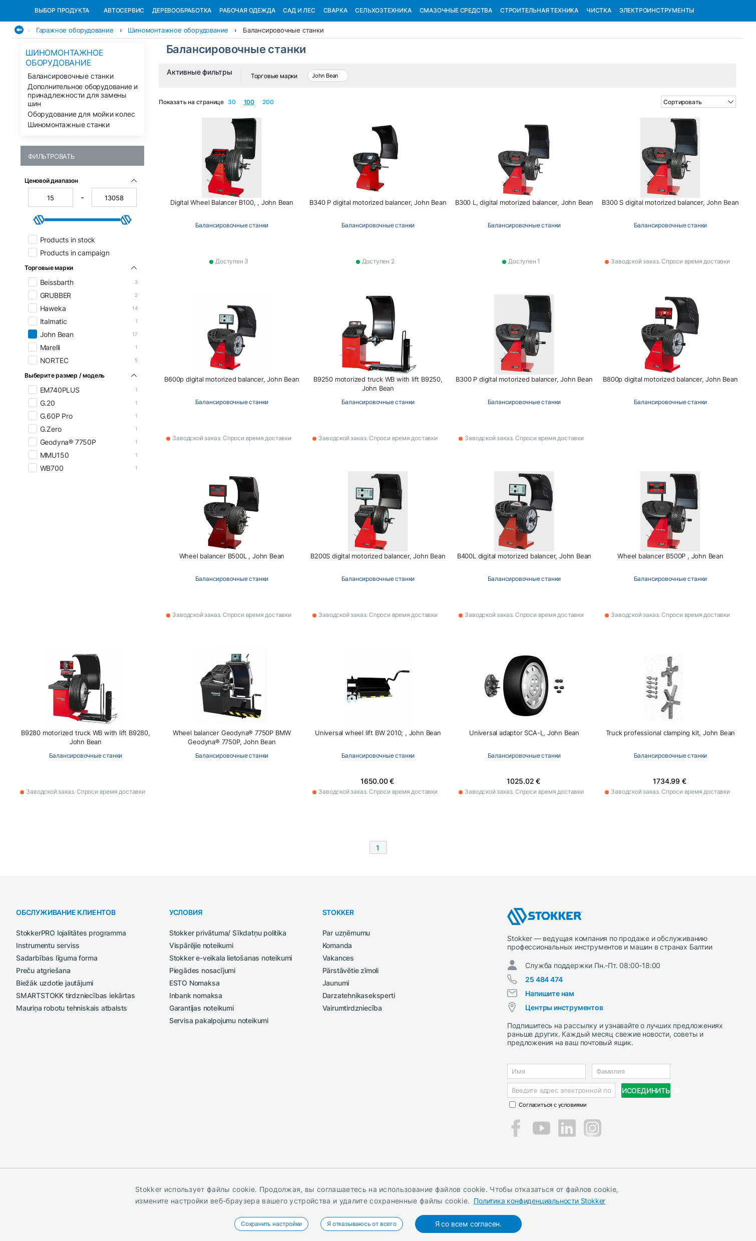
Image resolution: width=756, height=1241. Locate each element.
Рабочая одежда (247, 62)
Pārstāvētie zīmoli (350, 1022)
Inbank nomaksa (195, 1047)
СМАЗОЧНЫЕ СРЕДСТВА (456, 62)
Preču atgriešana (43, 1022)
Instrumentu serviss (48, 997)
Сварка (335, 62)
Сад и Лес (299, 62)
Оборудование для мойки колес (81, 165)
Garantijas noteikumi (201, 1059)
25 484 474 (543, 1031)
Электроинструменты (656, 62)
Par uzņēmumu (346, 984)
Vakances (338, 1009)
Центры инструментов (564, 1059)
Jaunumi (335, 1034)
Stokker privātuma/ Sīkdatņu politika (227, 984)
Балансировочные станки (283, 82)
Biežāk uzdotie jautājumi (54, 1034)
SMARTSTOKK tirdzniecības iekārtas (75, 1047)
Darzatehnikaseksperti (358, 1047)
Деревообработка (181, 62)
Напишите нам (549, 1045)
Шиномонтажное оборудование (178, 82)
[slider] (39, 271)
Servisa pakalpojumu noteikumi (218, 1072)
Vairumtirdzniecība (352, 1059)
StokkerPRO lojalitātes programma (71, 984)
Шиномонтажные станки (69, 176)
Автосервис (124, 62)
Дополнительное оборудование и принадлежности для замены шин (83, 146)
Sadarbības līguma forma (56, 1009)
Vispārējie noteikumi (201, 997)
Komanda (337, 997)
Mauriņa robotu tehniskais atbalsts (71, 1059)
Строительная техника (539, 62)
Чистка (598, 62)
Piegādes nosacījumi (202, 1022)
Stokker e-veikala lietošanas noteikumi (230, 1009)
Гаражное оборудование (75, 82)
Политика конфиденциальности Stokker (539, 1200)
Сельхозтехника (383, 62)
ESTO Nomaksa (194, 1034)
